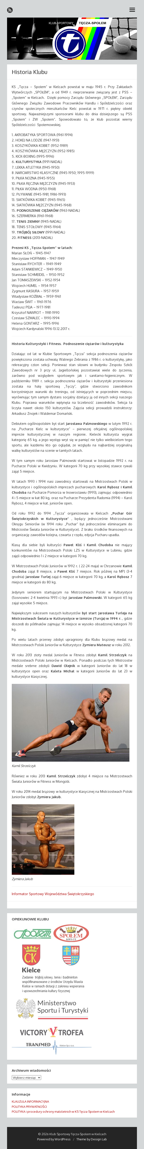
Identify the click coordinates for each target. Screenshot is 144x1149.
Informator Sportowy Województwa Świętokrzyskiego (53, 894)
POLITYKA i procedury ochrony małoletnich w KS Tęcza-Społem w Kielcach (63, 1111)
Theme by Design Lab (91, 1139)
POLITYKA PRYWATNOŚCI (29, 1106)
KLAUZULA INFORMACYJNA (30, 1101)
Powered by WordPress (54, 1139)
